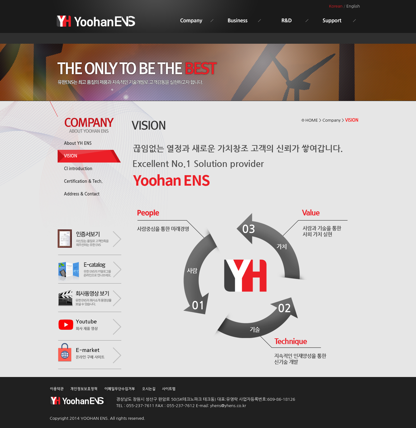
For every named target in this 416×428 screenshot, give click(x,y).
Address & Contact (81, 194)
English (353, 6)
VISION (70, 156)
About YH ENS (77, 143)
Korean (336, 6)
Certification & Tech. (83, 181)
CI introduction (78, 169)
